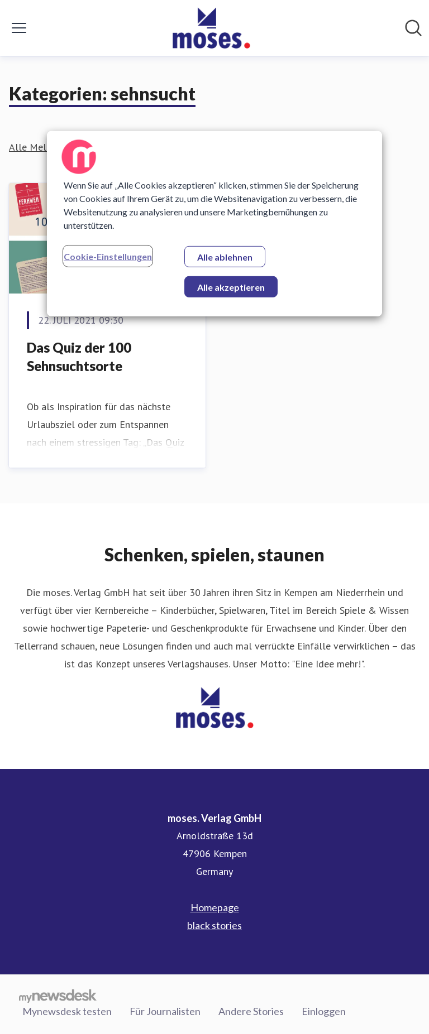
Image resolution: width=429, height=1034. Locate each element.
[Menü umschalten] (19, 27)
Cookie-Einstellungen (108, 256)
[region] (214, 223)
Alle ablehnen (224, 257)
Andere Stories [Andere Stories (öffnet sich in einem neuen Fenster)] (251, 1011)
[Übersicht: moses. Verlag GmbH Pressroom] (211, 28)
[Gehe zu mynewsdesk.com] (57, 995)
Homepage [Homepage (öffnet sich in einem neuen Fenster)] (214, 907)
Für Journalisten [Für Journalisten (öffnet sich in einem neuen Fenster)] (165, 1011)
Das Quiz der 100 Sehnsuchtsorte (79, 356)
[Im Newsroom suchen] (413, 28)
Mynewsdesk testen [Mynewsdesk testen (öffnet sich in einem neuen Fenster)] (67, 1011)
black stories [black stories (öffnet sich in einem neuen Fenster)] (214, 925)
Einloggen (324, 1011)
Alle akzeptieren (231, 287)
